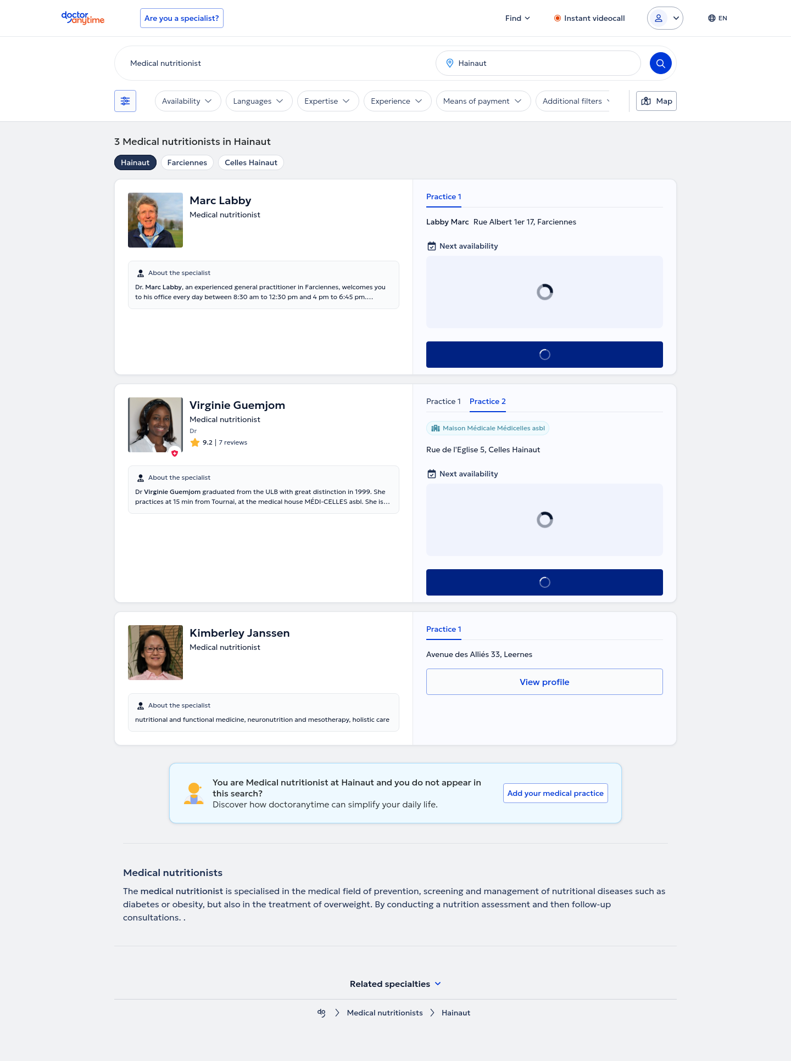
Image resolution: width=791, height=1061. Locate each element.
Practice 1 (443, 196)
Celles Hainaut (251, 162)
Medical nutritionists (384, 1013)
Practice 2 (488, 401)
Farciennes (188, 162)
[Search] (661, 63)
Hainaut (135, 162)
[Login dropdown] (665, 18)
